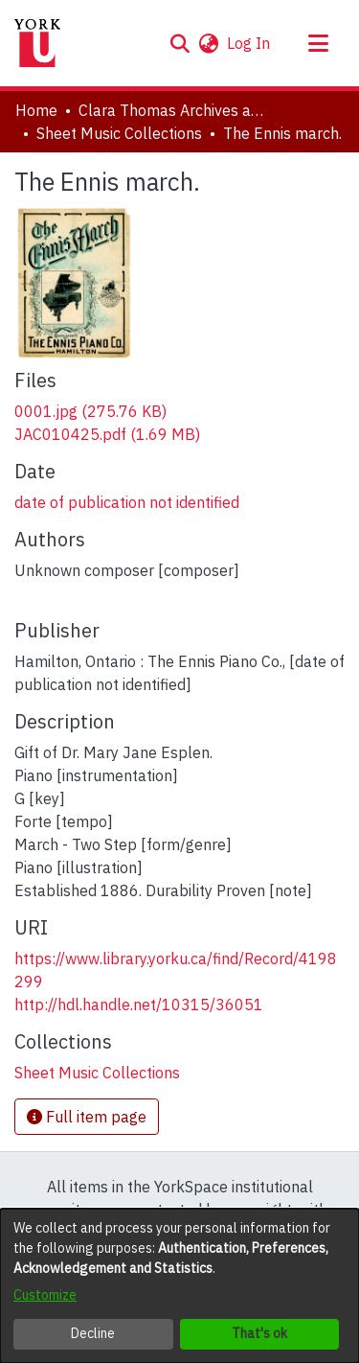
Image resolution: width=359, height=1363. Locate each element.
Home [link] (36, 110)
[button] (179, 43)
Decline (93, 1333)
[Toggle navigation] (318, 43)
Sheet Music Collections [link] (119, 133)
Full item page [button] (86, 1116)
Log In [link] (249, 43)
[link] (90, 411)
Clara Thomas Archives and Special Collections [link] (174, 110)
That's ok (259, 1333)
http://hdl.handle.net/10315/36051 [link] (138, 1004)
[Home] (37, 43)
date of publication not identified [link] (126, 502)
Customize (45, 1295)
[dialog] (179, 1286)
